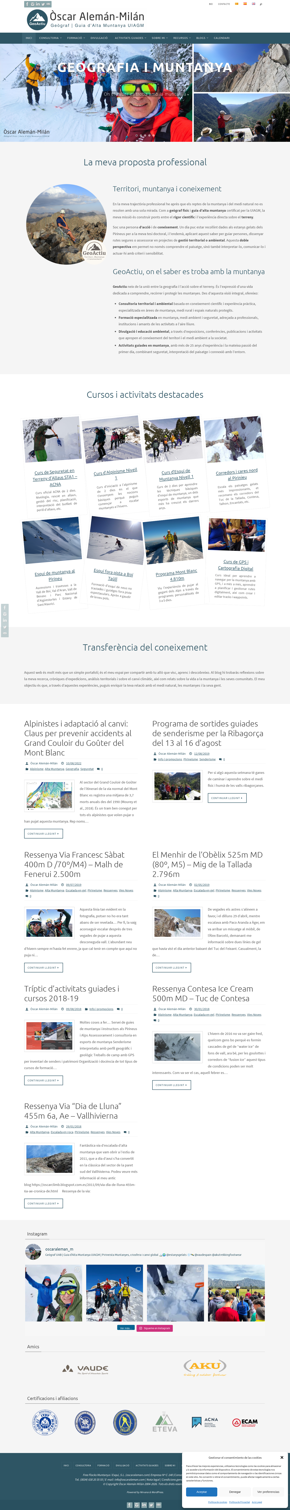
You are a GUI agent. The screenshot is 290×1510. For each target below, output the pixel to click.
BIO (211, 3)
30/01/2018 (201, 1009)
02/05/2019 (201, 885)
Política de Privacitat (239, 1502)
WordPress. (157, 1492)
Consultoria (83, 1465)
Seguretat (87, 769)
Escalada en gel (76, 890)
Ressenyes (111, 890)
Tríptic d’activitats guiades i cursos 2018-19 (71, 994)
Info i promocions (170, 759)
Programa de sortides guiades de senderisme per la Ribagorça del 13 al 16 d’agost (207, 733)
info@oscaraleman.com (129, 1479)
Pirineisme (190, 759)
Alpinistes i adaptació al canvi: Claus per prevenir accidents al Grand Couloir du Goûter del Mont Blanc (78, 738)
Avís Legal (257, 1502)
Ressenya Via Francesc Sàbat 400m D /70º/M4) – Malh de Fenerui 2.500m (74, 864)
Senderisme (207, 759)
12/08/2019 (201, 753)
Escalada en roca (62, 1132)
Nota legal (153, 1479)
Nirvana (144, 1492)
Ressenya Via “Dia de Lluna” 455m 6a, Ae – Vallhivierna (73, 1111)
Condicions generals (174, 1479)
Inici (66, 1465)
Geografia (72, 769)
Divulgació (122, 1465)
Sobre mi (170, 1465)
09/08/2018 (73, 1009)
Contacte (224, 3)
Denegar (235, 1491)
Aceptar (202, 1491)
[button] (282, 1457)
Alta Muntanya (54, 769)
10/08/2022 (73, 763)
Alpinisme (37, 769)
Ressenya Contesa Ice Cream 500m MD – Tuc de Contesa (202, 994)
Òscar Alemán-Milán (44, 763)
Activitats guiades (147, 1465)
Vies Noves (126, 890)
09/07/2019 (73, 885)
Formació (103, 1465)
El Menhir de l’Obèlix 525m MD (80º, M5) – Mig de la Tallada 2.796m (207, 864)
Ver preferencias (268, 1491)
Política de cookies (217, 1502)
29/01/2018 (73, 1126)
